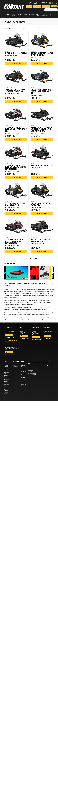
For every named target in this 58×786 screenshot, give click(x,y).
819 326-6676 (36, 339)
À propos (50, 15)
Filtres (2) (7, 29)
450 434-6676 (24, 338)
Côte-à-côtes (6, 384)
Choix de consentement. (48, 366)
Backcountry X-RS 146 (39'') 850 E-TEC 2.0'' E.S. (15, 90)
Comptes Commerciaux (44, 15)
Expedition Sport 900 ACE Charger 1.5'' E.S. (42, 54)
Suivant (36, 258)
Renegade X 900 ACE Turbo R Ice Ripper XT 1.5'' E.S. (16, 129)
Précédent (23, 258)
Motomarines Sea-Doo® (6, 370)
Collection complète (6, 393)
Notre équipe (23, 369)
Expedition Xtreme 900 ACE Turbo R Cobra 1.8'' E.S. (41, 91)
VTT (4, 382)
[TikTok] (57, 3)
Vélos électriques (6, 390)
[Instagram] (52, 3)
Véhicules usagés (14, 15)
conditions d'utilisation (39, 366)
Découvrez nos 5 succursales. (37, 3)
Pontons (5, 386)
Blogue (22, 368)
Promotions (31, 14)
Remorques (6, 387)
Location (26, 14)
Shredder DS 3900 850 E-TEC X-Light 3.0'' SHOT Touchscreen (15, 241)
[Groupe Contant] (14, 6)
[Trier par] (46, 28)
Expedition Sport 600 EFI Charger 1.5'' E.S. (16, 204)
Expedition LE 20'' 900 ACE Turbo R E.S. (41, 204)
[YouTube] (54, 3)
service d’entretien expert (45, 307)
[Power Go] (41, 374)
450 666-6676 (9, 337)
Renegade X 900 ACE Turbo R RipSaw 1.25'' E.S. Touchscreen (16, 167)
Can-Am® (6, 368)
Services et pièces (38, 15)
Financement (20, 14)
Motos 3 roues (6, 379)
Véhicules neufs (8, 15)
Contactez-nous (39, 312)
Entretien (23, 377)
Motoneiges (6, 381)
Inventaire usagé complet (15, 366)
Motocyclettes (6, 377)
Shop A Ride (37, 371)
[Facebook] (50, 3)
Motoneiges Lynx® (6, 376)
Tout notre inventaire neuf (6, 366)
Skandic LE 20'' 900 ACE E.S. (16, 53)
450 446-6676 (9, 355)
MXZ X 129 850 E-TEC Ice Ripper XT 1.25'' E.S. (40, 240)
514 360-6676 (48, 338)
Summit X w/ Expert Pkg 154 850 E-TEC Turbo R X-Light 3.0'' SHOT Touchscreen (41, 129)
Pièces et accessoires (23, 380)
